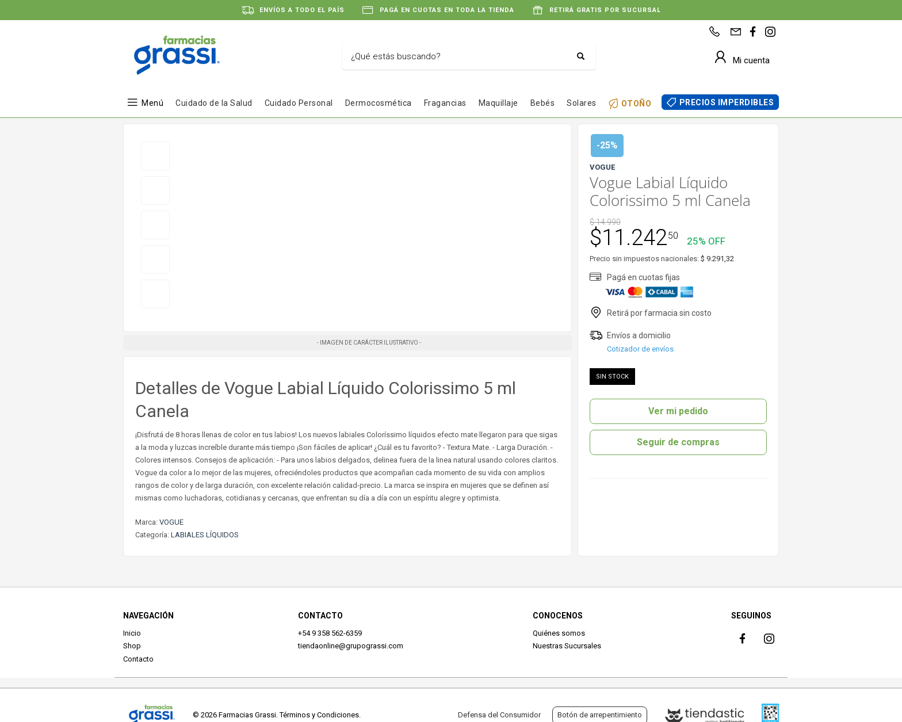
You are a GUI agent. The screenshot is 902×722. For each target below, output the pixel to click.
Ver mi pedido (678, 411)
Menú (152, 103)
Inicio (132, 633)
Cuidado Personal (299, 103)
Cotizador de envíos (640, 349)
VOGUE (171, 522)
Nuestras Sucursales (567, 645)
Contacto (138, 659)
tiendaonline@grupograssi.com (350, 645)
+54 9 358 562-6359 (330, 633)
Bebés (542, 103)
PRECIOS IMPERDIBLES (726, 102)
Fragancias (445, 103)
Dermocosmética (378, 103)
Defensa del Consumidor (499, 714)
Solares (582, 103)
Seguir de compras (678, 442)
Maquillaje (498, 103)
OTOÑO (636, 103)
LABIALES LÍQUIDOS (205, 534)
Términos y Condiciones (319, 714)
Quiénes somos (559, 633)
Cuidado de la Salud (214, 103)
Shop (132, 645)
